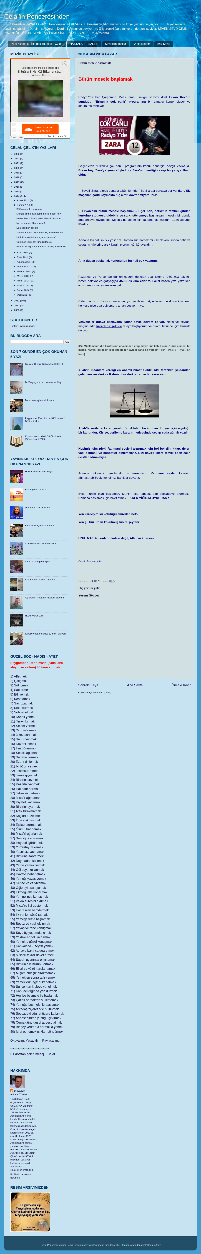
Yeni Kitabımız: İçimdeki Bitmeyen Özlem (37, 43)
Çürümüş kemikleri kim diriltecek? (34, 242)
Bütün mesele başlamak (29, 209)
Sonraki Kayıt (88, 685)
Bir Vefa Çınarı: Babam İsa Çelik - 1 (44, 364)
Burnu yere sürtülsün (36, 489)
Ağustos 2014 (24, 262)
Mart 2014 (23, 285)
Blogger (125, 1245)
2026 (17, 154)
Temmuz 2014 (25, 266)
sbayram (88, 1245)
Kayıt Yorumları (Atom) (99, 692)
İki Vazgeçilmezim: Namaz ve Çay (43, 382)
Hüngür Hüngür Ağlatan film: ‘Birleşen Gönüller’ (41, 246)
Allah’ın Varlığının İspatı (37, 561)
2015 (17, 191)
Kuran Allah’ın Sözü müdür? (40, 579)
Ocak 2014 (23, 294)
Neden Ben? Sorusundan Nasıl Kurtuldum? (39, 218)
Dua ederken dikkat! (27, 227)
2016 (17, 186)
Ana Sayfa (163, 43)
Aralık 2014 (23, 200)
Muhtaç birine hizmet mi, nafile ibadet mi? (38, 213)
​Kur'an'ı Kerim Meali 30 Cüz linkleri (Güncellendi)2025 (43, 437)
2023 (17, 158)
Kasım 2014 (24, 205)
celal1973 (19, 1090)
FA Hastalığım (141, 43)
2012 (17, 305)
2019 (17, 172)
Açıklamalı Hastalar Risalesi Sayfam (44, 597)
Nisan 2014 (23, 280)
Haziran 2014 (24, 271)
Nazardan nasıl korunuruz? (30, 223)
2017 (17, 182)
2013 (17, 300)
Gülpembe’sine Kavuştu (37, 507)
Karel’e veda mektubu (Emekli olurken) (45, 633)
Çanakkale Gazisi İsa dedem (40, 543)
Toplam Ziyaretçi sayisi (22, 326)
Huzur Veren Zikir (34, 615)
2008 (17, 310)
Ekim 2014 (23, 252)
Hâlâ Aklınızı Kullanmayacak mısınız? (36, 237)
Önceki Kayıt (181, 685)
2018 (17, 177)
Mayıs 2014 (23, 276)
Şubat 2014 (23, 290)
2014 (17, 196)
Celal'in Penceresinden (37, 16)
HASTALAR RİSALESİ (84, 43)
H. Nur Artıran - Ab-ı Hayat (39, 471)
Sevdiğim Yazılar (115, 43)
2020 (17, 168)
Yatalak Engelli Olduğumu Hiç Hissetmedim (39, 232)
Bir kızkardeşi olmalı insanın (40, 400)
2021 (17, 163)
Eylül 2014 (23, 257)
